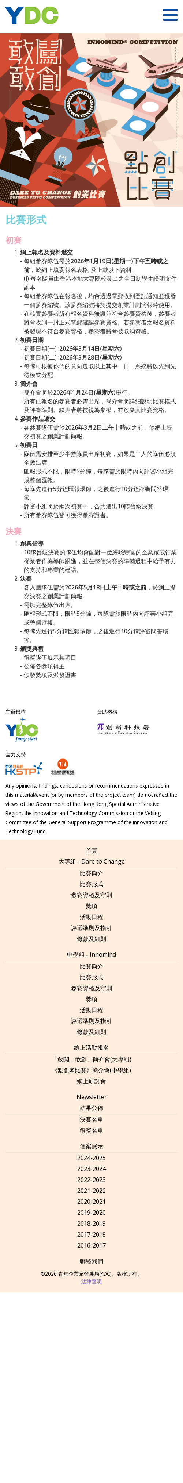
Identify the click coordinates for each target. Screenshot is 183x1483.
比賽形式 (91, 884)
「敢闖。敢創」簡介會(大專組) (91, 1059)
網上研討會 (91, 1081)
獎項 (91, 906)
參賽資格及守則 (91, 895)
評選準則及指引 (91, 928)
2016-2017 (91, 1245)
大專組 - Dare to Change (92, 861)
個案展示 (91, 1146)
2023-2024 (91, 1169)
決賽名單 (91, 1119)
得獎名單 (91, 1130)
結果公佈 (91, 1108)
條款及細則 (91, 939)
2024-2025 (91, 1158)
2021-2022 (91, 1191)
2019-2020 (91, 1213)
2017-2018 (91, 1234)
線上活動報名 (91, 1048)
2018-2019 (91, 1223)
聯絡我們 (91, 1261)
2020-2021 (91, 1202)
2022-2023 (91, 1180)
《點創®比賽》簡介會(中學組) (91, 1070)
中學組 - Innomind (91, 954)
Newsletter (91, 1097)
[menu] (170, 15)
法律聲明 (91, 1281)
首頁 (91, 850)
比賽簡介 (91, 873)
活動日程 (91, 917)
